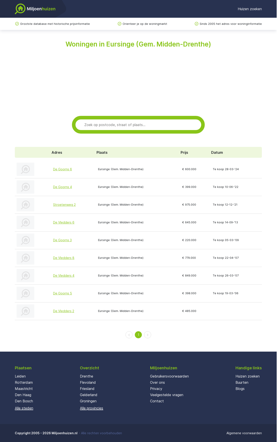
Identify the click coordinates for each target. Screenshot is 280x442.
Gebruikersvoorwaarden (169, 376)
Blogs (240, 388)
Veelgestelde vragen (166, 395)
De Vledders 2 (63, 311)
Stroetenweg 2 (64, 204)
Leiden (20, 376)
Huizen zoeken (250, 9)
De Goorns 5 (62, 293)
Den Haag (23, 395)
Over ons (157, 382)
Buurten (242, 382)
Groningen (88, 401)
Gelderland (88, 395)
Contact (157, 401)
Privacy (156, 388)
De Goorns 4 (62, 187)
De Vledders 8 (63, 258)
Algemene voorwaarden (244, 433)
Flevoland (88, 382)
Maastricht (24, 388)
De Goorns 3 (62, 240)
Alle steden (24, 408)
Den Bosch (24, 401)
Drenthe (86, 376)
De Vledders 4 (63, 275)
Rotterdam (24, 382)
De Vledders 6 (63, 222)
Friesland (87, 388)
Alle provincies (91, 408)
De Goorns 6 (62, 169)
